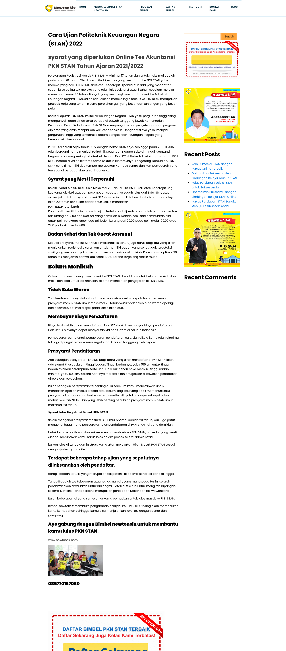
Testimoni (195, 6)
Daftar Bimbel (170, 8)
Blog (234, 6)
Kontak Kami (214, 8)
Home (82, 6)
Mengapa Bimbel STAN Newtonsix (108, 8)
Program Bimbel (146, 8)
